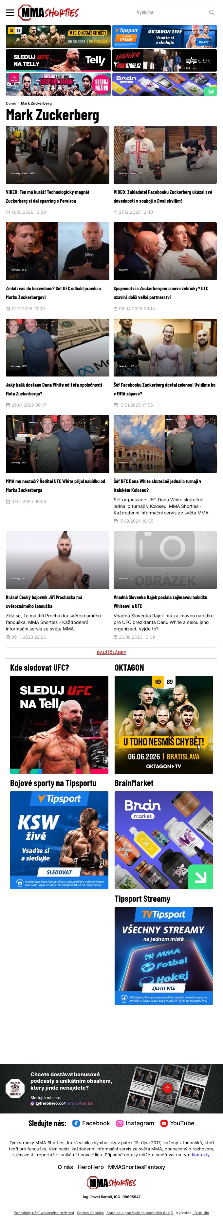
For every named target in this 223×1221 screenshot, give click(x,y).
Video (36, 175)
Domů (11, 104)
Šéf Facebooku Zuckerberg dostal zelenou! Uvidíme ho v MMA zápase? (159, 420)
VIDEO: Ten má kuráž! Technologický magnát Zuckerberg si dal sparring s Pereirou (50, 205)
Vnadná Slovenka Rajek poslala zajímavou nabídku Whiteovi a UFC (163, 649)
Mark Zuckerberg (36, 104)
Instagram (135, 1123)
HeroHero (91, 1167)
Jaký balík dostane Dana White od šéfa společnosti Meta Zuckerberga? (55, 420)
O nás (65, 1167)
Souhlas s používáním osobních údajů (139, 1213)
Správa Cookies (90, 1213)
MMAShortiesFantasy (136, 1167)
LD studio (201, 1213)
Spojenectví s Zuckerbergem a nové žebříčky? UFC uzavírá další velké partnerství (162, 314)
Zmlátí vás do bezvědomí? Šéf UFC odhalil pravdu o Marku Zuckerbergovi (53, 314)
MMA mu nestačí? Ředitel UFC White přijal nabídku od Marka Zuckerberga (53, 524)
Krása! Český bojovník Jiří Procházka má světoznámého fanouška (53, 649)
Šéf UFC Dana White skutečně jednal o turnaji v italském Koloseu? (160, 524)
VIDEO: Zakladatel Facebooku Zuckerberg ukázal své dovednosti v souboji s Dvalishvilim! (160, 205)
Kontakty (201, 1155)
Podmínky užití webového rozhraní (44, 1213)
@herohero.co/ (62, 1103)
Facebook (91, 1123)
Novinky (20, 175)
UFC (49, 175)
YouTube (177, 1123)
